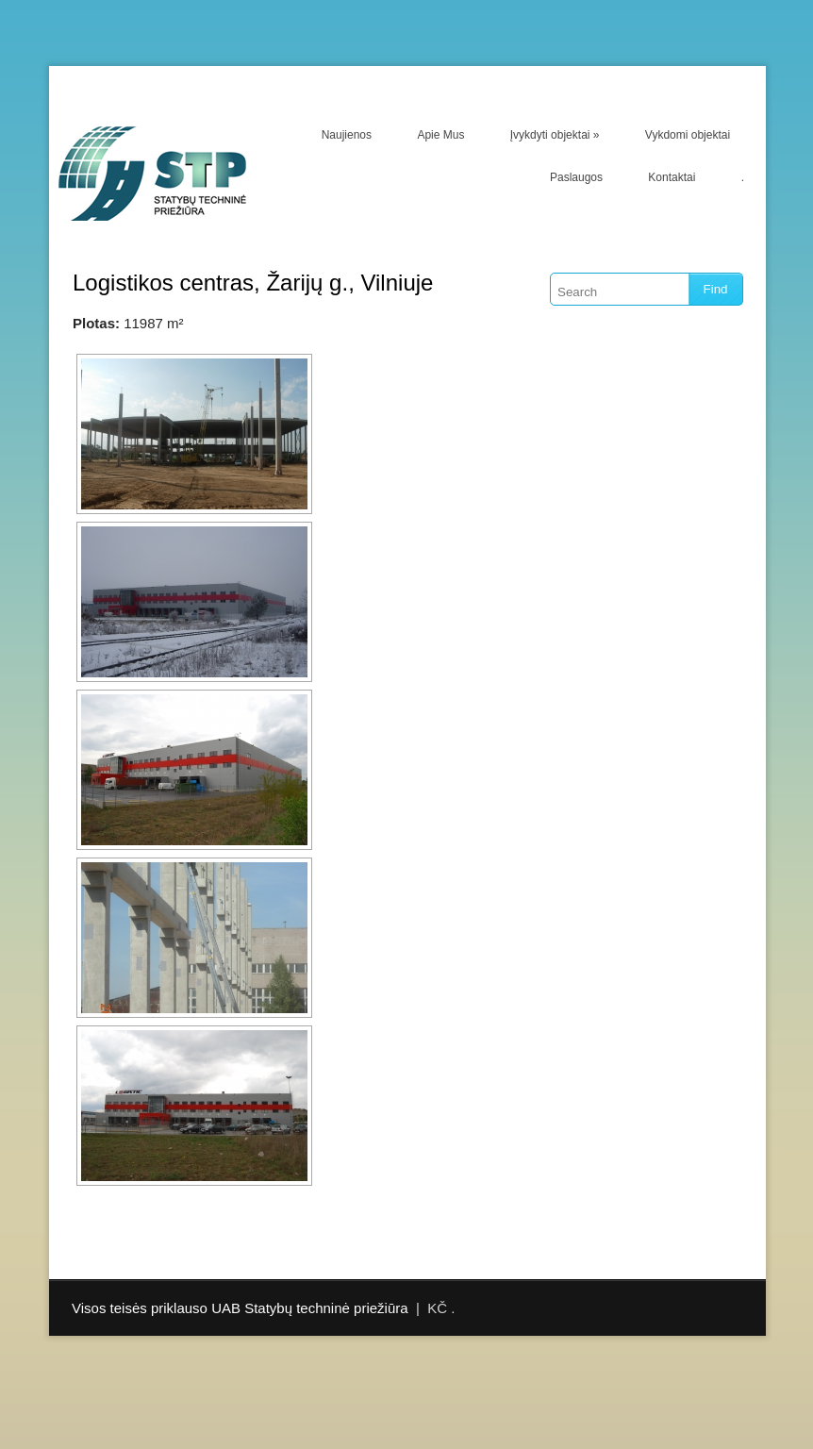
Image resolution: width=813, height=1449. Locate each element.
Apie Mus (440, 135)
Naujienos (347, 135)
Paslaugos (576, 177)
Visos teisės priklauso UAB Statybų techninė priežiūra (240, 1308)
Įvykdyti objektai (555, 135)
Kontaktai (671, 177)
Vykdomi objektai (687, 135)
